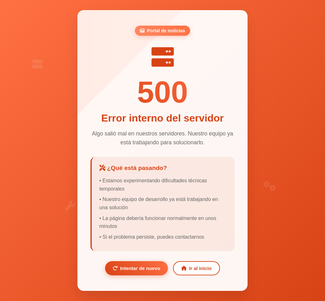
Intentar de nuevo (136, 268)
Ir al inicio (196, 268)
